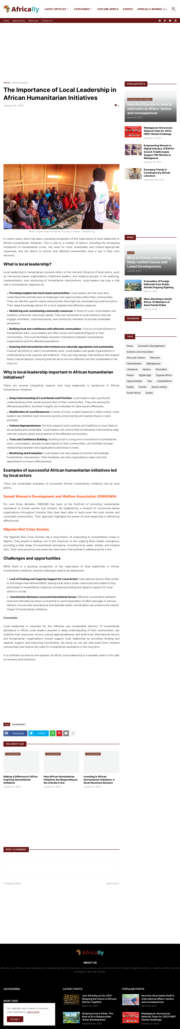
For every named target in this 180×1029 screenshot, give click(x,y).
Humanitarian (20, 82)
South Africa (134, 392)
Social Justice (159, 386)
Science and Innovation (140, 351)
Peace (130, 375)
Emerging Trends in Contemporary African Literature (157, 172)
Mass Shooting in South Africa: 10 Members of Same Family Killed (158, 301)
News (130, 345)
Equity (130, 386)
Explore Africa (108, 9)
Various (147, 369)
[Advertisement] (90, 52)
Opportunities (18, 20)
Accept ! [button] (15, 1019)
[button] (165, 9)
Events (128, 9)
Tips (149, 381)
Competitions (164, 381)
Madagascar (154, 363)
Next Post (112, 883)
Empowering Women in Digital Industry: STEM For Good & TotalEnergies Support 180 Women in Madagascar (159, 151)
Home (6, 20)
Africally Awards (150, 9)
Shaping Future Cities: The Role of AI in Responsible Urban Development (97, 1016)
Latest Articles (55, 9)
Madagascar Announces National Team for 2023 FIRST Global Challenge (158, 130)
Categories (82, 9)
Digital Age (145, 375)
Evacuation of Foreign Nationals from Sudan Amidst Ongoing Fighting (158, 284)
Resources (33, 20)
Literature (132, 369)
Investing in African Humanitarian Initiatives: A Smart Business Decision (99, 779)
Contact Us (47, 20)
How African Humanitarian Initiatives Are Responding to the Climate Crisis (61, 779)
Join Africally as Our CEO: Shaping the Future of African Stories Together (99, 998)
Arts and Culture (136, 357)
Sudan (149, 392)
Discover (155, 357)
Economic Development (151, 345)
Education (161, 369)
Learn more (33, 1011)
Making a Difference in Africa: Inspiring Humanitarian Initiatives (20, 779)
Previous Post (13, 883)
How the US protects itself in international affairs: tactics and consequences (157, 998)
